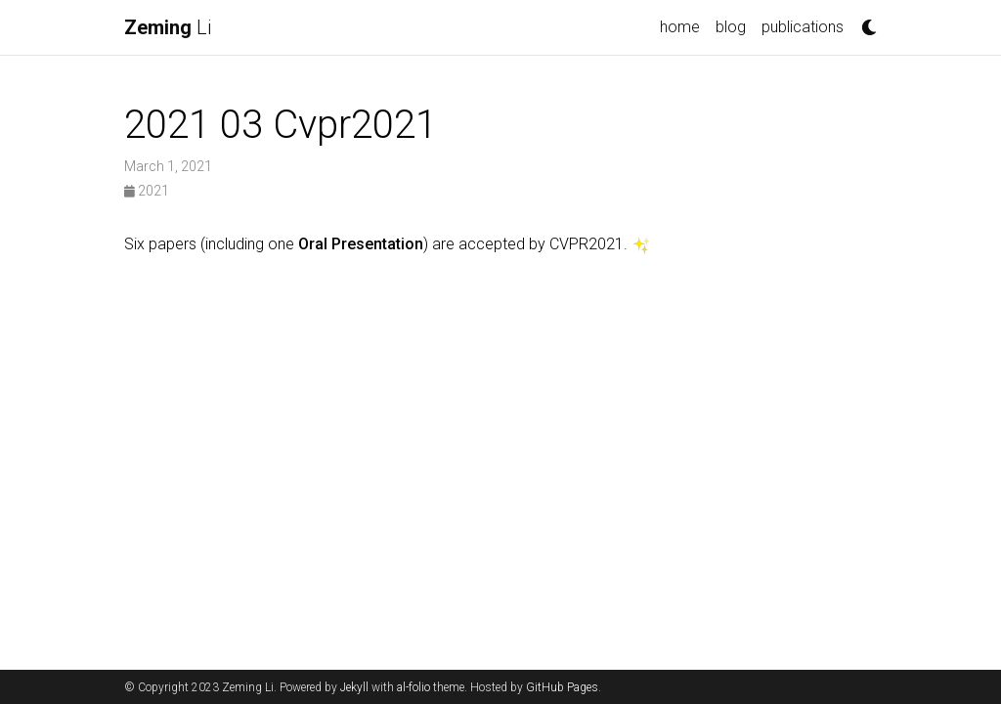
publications (803, 27)
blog (731, 27)
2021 (146, 190)
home (680, 27)
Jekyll (354, 687)
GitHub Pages (562, 687)
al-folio (413, 687)
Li (167, 27)
